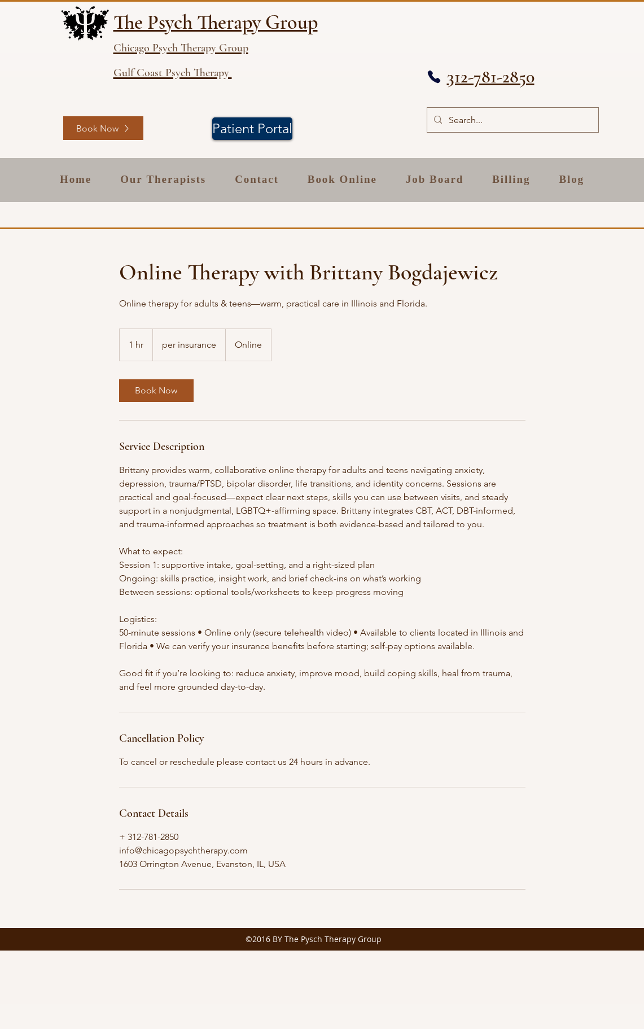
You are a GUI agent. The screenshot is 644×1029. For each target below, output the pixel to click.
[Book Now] (103, 128)
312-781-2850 (491, 76)
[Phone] (434, 76)
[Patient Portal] (252, 128)
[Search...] (512, 120)
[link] (156, 390)
